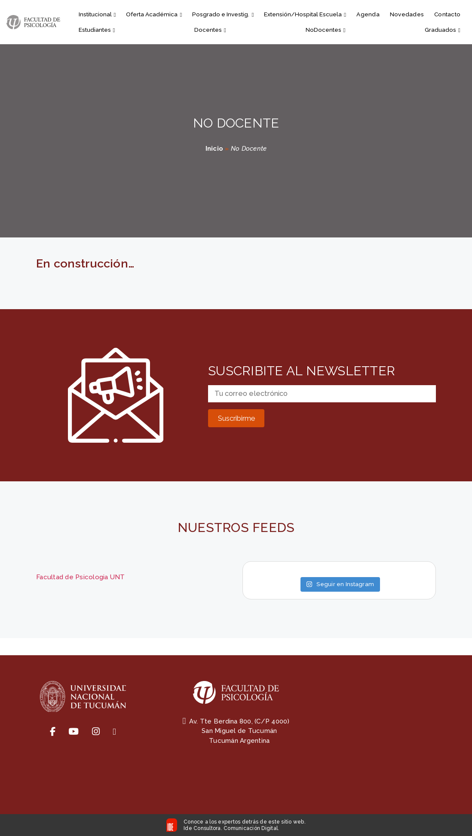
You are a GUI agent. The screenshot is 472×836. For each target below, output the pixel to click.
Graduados (442, 29)
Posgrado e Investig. (223, 14)
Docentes (210, 29)
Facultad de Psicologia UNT (80, 577)
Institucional (97, 14)
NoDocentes (326, 29)
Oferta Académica (154, 14)
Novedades (407, 14)
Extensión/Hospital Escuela (305, 14)
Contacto (447, 14)
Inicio (214, 148)
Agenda (368, 14)
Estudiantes (97, 29)
